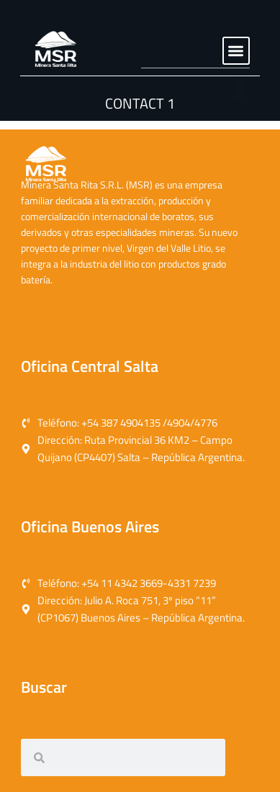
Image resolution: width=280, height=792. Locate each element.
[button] (236, 51)
